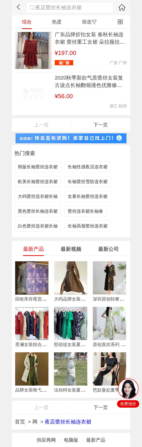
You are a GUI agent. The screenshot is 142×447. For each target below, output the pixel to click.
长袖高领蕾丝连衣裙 (88, 225)
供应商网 (46, 440)
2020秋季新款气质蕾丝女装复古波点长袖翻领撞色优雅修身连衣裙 (89, 85)
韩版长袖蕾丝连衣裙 (38, 166)
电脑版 (71, 440)
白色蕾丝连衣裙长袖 (38, 225)
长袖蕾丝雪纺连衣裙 (88, 181)
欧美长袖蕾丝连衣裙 (38, 181)
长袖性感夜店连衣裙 (88, 166)
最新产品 (95, 440)
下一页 (100, 125)
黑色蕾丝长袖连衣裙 (38, 211)
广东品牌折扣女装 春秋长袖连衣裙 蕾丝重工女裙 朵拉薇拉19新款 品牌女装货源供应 (90, 42)
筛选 (89, 22)
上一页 (41, 125)
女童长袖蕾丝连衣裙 (88, 196)
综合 (27, 22)
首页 (20, 422)
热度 (57, 22)
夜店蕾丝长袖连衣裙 (68, 422)
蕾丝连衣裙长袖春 (85, 211)
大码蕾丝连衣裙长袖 (38, 196)
